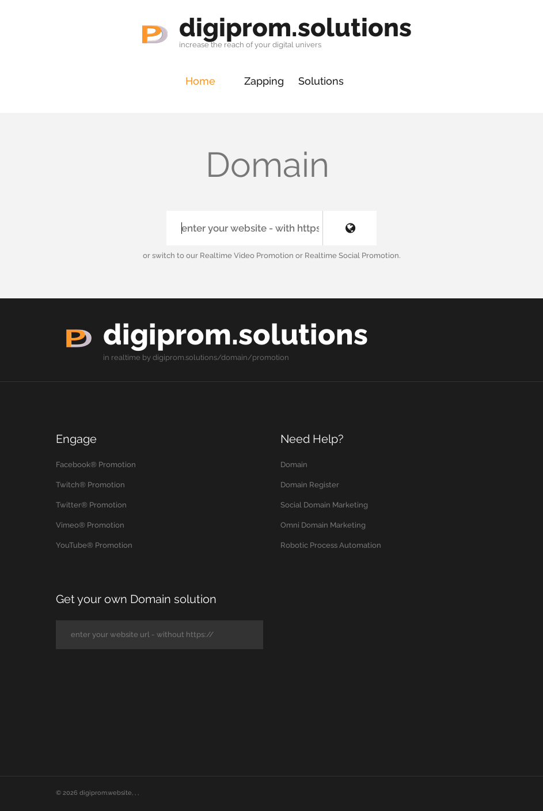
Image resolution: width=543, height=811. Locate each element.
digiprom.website (105, 793)
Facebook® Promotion (96, 464)
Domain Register (309, 484)
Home (200, 81)
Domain (293, 464)
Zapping (264, 81)
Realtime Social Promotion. (353, 255)
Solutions (321, 81)
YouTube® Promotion (94, 545)
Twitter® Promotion (91, 505)
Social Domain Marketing (324, 505)
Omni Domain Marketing (323, 525)
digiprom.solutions (295, 27)
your (263, 44)
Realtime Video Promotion (247, 255)
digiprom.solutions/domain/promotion (221, 357)
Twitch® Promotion (90, 484)
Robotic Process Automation (330, 545)
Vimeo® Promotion (90, 525)
